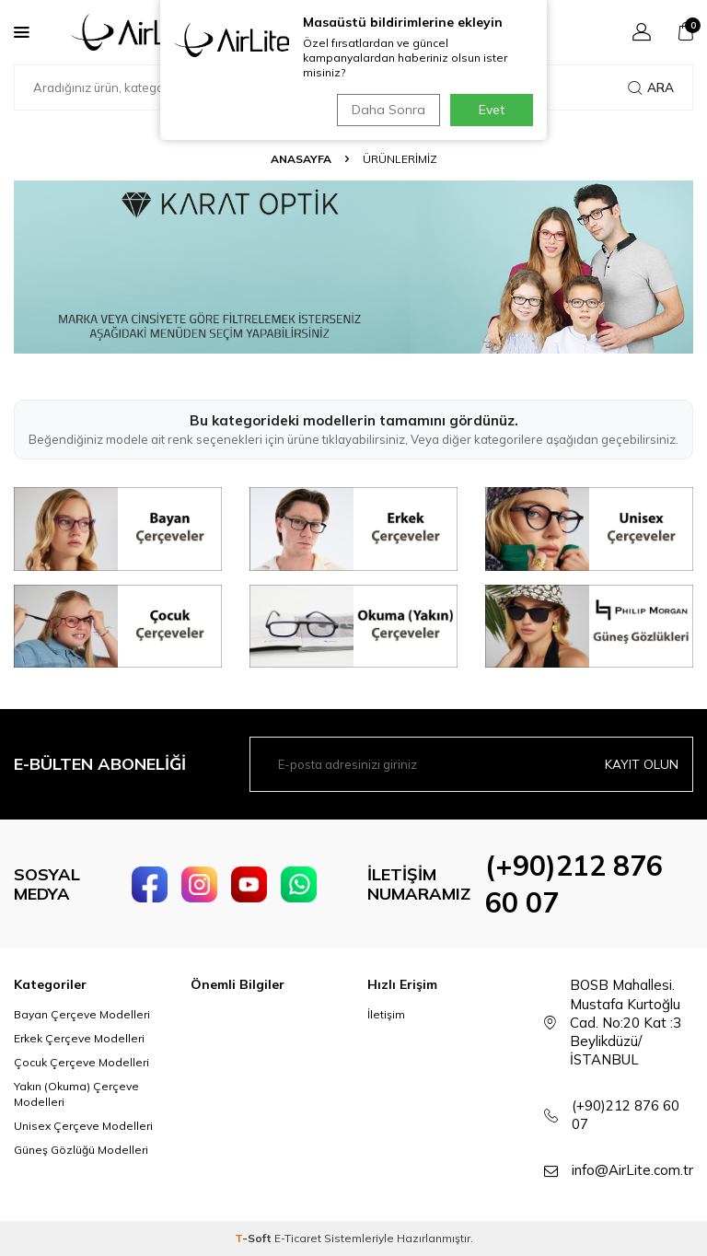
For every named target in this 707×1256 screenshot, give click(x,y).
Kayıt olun (641, 764)
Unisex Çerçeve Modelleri (83, 1126)
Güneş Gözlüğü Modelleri (81, 1150)
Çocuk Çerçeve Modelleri (81, 1062)
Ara (651, 87)
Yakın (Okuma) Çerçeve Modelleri (76, 1093)
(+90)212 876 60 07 (625, 1115)
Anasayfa (301, 159)
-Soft (254, 1238)
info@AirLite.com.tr (632, 1170)
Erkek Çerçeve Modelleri (79, 1038)
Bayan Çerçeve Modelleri (82, 1014)
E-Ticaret (297, 1238)
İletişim (386, 1014)
